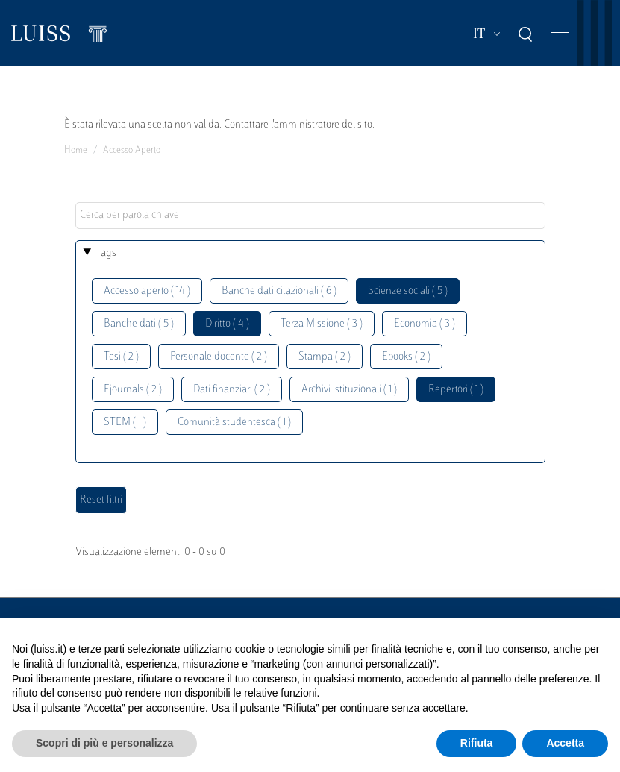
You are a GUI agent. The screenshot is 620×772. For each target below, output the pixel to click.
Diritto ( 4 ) (227, 324)
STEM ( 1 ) (125, 422)
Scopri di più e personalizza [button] (104, 743)
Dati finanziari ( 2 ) (231, 389)
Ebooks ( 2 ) (406, 357)
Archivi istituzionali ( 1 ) (349, 389)
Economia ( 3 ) (424, 324)
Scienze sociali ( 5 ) (408, 291)
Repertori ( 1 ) (455, 389)
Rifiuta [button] (476, 743)
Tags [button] (105, 253)
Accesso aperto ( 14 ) (147, 291)
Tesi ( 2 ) (121, 357)
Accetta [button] (565, 743)
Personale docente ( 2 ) (218, 357)
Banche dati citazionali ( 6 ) (279, 291)
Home (75, 150)
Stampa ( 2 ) (324, 357)
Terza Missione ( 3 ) (322, 324)
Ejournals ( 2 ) (133, 389)
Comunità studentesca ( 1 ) (234, 422)
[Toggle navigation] (560, 33)
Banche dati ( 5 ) (139, 324)
